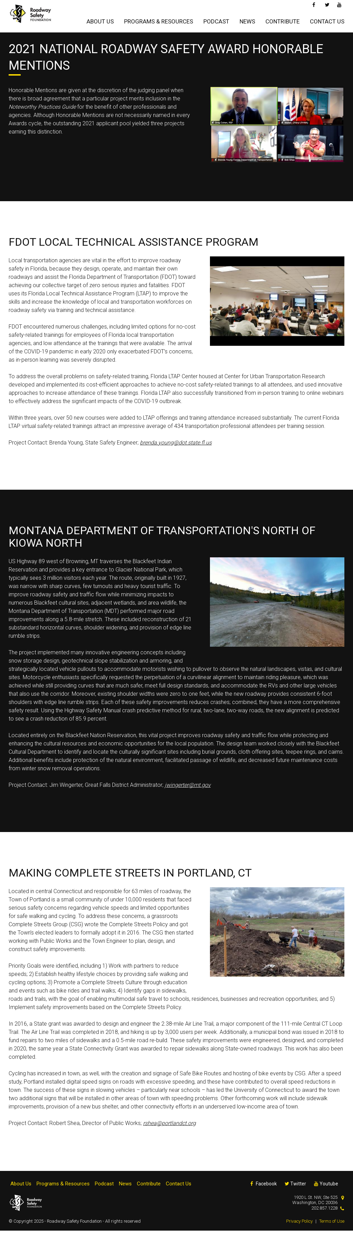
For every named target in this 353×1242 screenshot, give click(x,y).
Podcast (216, 19)
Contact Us (327, 19)
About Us (100, 19)
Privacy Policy (299, 1232)
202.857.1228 (324, 1219)
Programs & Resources (158, 19)
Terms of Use (331, 1232)
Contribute (282, 19)
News (247, 19)
